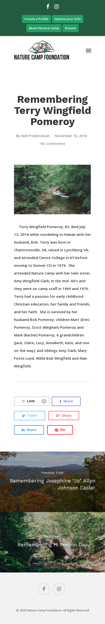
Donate (70, 28)
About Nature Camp (44, 28)
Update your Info (67, 19)
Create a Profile (36, 19)
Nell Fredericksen (35, 136)
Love (34, 401)
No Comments (53, 143)
